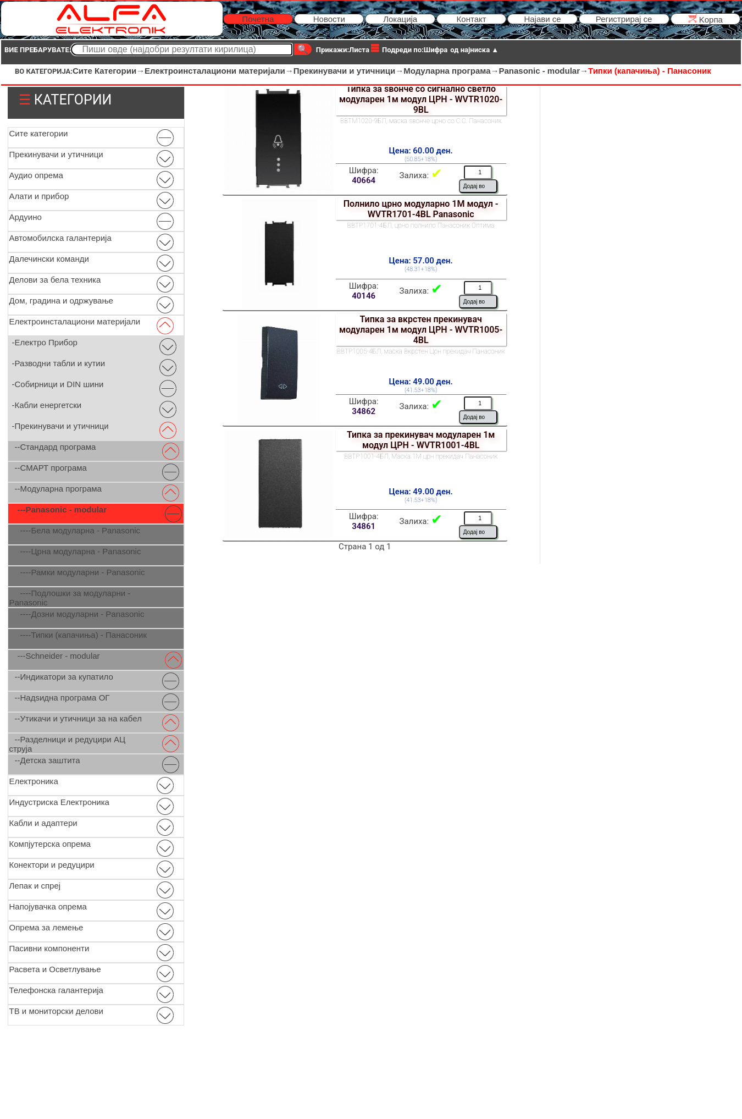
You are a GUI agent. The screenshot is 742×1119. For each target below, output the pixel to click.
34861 (363, 526)
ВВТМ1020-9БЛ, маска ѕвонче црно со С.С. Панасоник (421, 121)
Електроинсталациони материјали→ (219, 70)
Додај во (474, 186)
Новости (329, 19)
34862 (363, 411)
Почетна (258, 19)
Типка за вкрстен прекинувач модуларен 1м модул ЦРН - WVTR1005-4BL (420, 329)
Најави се (542, 19)
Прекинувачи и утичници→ (348, 70)
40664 (363, 180)
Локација (400, 19)
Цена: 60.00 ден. (421, 151)
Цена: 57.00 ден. (421, 261)
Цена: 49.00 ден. (421, 382)
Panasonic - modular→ (544, 70)
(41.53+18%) (421, 390)
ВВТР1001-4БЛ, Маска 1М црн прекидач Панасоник (420, 456)
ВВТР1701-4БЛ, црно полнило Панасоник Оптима (421, 225)
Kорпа (705, 19)
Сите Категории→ (109, 70)
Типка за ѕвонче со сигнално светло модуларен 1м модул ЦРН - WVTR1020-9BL (420, 99)
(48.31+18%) (421, 269)
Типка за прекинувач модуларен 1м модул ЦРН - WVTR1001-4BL (421, 439)
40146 (363, 296)
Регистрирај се (624, 19)
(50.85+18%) (421, 159)
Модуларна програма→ (451, 70)
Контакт (471, 19)
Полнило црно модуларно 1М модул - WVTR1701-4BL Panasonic (421, 209)
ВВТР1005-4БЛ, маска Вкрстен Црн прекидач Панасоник (421, 351)
